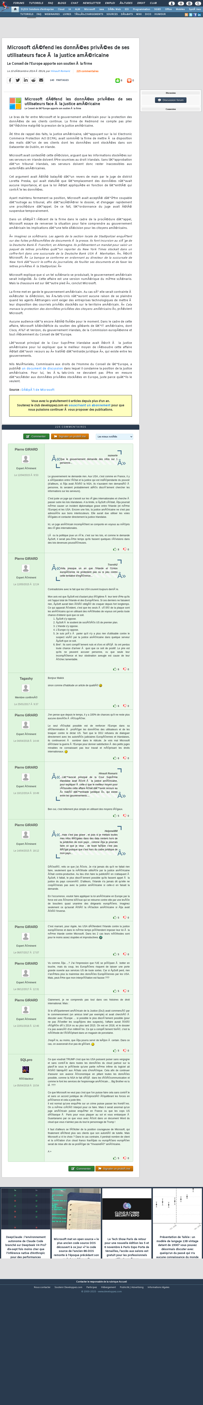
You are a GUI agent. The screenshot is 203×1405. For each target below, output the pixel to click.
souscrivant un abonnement (89, 422)
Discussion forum (171, 100)
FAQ (50, 3)
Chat (74, 3)
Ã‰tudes (126, 3)
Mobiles (180, 9)
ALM (77, 9)
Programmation (141, 9)
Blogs (61, 3)
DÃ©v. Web (114, 9)
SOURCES (112, 14)
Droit (141, 3)
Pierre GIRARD (26, 498)
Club (153, 3)
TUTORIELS (26, 14)
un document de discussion (42, 385)
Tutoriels (36, 3)
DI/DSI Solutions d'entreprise (37, 9)
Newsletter (92, 3)
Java (101, 9)
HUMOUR (160, 14)
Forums (19, 3)
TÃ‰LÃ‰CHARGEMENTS (88, 14)
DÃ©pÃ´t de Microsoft (37, 406)
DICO (148, 14)
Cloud (61, 9)
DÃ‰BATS (127, 14)
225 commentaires (87, 88)
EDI (127, 9)
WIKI (139, 14)
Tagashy (26, 727)
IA (69, 9)
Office (168, 9)
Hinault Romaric (60, 87)
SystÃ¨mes (195, 9)
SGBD (157, 9)
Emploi (110, 3)
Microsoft (89, 9)
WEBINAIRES (52, 14)
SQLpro (26, 1109)
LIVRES (67, 14)
